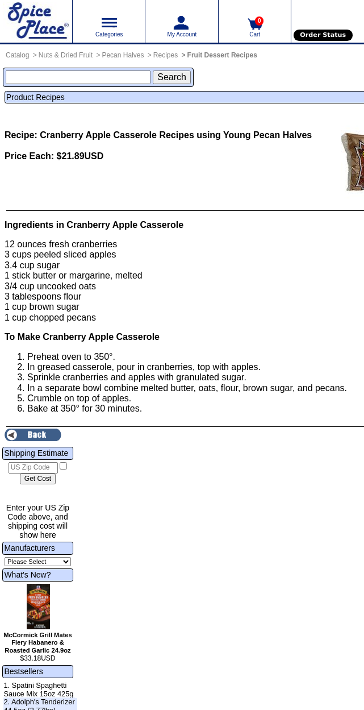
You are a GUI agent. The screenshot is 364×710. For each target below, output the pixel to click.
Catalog (17, 55)
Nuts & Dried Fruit (66, 55)
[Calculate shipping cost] (38, 479)
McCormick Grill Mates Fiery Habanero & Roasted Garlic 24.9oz (37, 643)
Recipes (165, 55)
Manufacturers (29, 548)
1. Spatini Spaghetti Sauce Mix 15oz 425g (38, 689)
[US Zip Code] (33, 468)
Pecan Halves (123, 55)
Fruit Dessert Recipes (222, 55)
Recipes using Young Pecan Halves (235, 135)
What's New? (27, 574)
